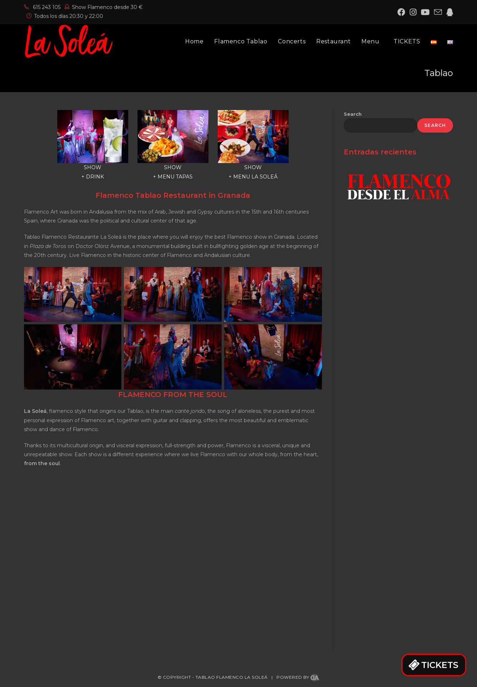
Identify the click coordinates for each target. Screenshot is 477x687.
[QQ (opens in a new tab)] (448, 12)
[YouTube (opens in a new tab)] (425, 12)
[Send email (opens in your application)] (438, 12)
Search (353, 114)
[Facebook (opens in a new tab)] (401, 12)
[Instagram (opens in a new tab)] (413, 12)
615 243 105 (42, 7)
